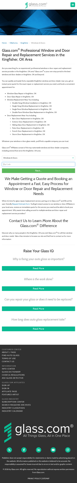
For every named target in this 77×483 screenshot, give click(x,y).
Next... (38, 170)
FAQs (13, 352)
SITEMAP (45, 478)
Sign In (5, 388)
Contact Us (8, 361)
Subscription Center (13, 402)
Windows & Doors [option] (10, 158)
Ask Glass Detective (13, 378)
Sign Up (6, 385)
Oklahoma (14, 43)
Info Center (8, 369)
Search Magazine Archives (16, 405)
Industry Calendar (12, 411)
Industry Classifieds (13, 408)
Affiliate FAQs (9, 391)
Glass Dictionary (11, 372)
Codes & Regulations (13, 375)
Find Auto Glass (10, 355)
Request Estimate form (21, 204)
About (5, 352)
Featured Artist (10, 394)
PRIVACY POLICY (34, 478)
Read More (38, 268)
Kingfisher (24, 43)
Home (4, 43)
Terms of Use (9, 358)
